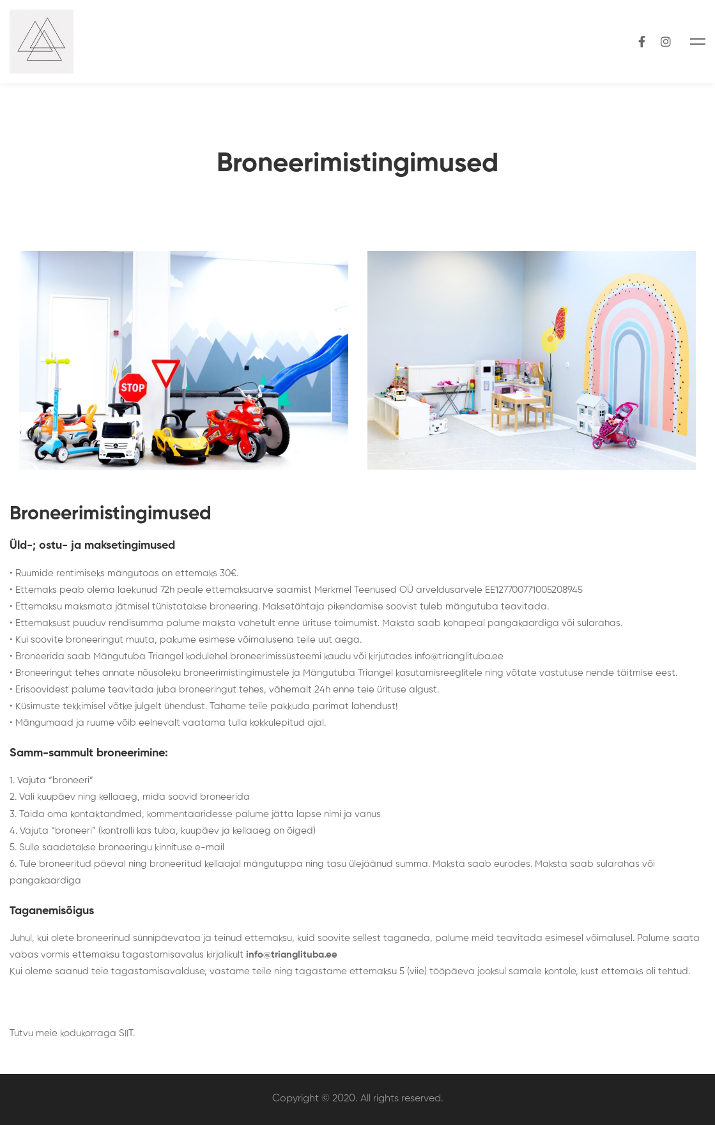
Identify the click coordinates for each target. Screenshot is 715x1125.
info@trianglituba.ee (459, 656)
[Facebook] (642, 41)
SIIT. (127, 1033)
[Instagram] (665, 41)
